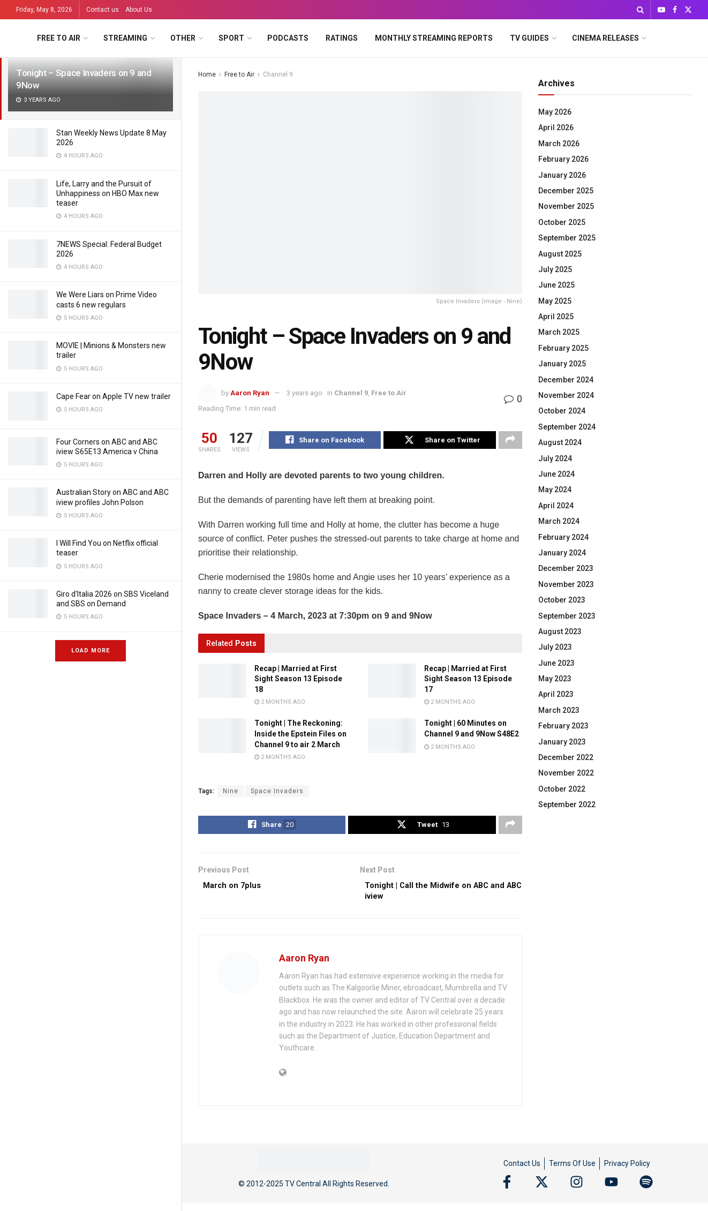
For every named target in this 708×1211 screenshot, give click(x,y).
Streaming (125, 38)
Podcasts (287, 38)
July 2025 (555, 269)
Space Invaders (277, 792)
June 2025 (556, 285)
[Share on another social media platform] (510, 441)
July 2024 (555, 458)
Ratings (342, 38)
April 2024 (556, 505)
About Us (138, 9)
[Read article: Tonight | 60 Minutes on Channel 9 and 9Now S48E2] (392, 737)
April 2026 (556, 127)
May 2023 (554, 678)
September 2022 (567, 804)
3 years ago (304, 393)
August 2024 (560, 442)
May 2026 (554, 112)
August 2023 (560, 631)
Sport (231, 38)
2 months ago (279, 703)
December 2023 (565, 568)
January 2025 (562, 363)
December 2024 (565, 379)
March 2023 (558, 710)
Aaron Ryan (249, 393)
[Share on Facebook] (325, 441)
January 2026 (562, 175)
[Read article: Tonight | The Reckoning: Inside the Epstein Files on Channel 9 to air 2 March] (222, 737)
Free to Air (58, 38)
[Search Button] (640, 9)
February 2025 (563, 348)
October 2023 (561, 600)
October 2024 (561, 411)
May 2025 (554, 301)
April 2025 (556, 316)
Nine (230, 792)
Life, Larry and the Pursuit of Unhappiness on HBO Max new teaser (107, 193)
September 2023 (567, 616)
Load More (90, 650)
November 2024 (566, 395)
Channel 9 (278, 74)
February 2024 (563, 537)
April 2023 (556, 694)
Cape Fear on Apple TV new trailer (113, 396)
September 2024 (567, 427)
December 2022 (565, 757)
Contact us (102, 9)
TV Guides (529, 38)
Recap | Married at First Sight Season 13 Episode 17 (468, 680)
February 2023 (563, 725)
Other (182, 38)
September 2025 (567, 238)
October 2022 (561, 789)
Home (207, 74)
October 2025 (561, 222)
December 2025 (565, 190)
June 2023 (556, 663)
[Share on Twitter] (439, 441)
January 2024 (562, 552)
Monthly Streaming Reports (434, 38)
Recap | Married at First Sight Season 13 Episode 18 (298, 680)
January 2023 (562, 742)
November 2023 (566, 584)
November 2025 (566, 206)
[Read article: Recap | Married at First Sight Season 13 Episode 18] (222, 682)
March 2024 (558, 521)
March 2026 (558, 143)
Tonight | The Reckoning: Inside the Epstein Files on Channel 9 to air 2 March (300, 735)
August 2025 (560, 254)
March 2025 (558, 332)
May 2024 (554, 489)
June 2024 (556, 474)
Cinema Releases (605, 38)
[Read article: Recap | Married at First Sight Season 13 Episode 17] (392, 682)
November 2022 (566, 773)
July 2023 (555, 647)
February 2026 (563, 159)
